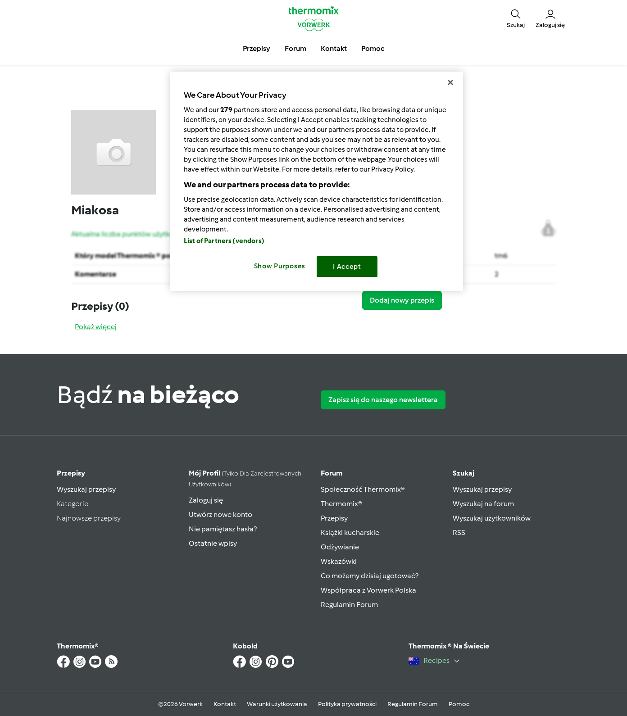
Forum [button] (295, 48)
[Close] (450, 82)
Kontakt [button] (334, 48)
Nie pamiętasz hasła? (223, 529)
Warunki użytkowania (277, 704)
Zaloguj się (206, 500)
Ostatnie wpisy (213, 543)
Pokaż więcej (96, 326)
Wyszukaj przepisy (86, 489)
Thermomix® (341, 503)
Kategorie (72, 503)
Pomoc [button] (372, 48)
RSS (459, 532)
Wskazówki (339, 561)
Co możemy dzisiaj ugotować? (369, 575)
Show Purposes (280, 266)
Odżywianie (340, 547)
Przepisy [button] (256, 48)
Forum (331, 473)
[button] (516, 18)
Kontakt (225, 704)
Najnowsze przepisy (89, 518)
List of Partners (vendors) (224, 241)
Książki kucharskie (350, 532)
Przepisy (71, 473)
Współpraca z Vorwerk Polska (368, 590)
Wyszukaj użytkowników (492, 518)
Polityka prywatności (347, 704)
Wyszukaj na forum (483, 503)
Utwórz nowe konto (220, 514)
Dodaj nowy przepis (402, 300)
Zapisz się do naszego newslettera (383, 399)
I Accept (347, 267)
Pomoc (459, 704)
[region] (316, 181)
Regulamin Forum (349, 604)
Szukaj (463, 473)
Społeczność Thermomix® (363, 489)
